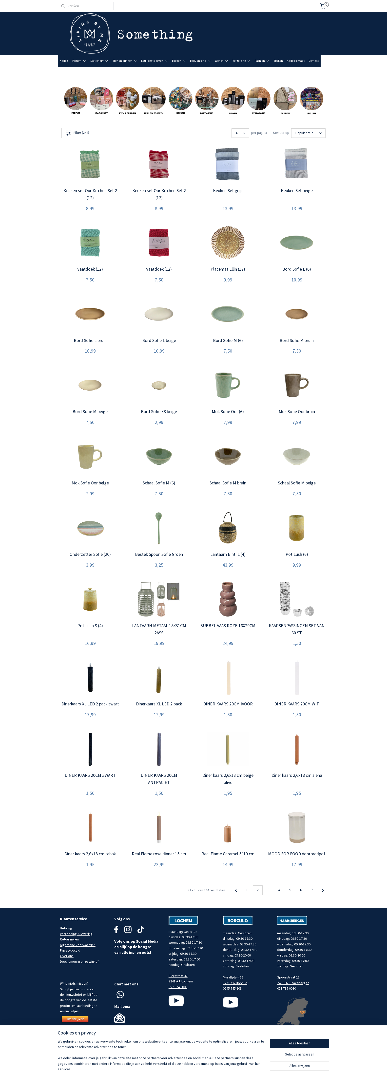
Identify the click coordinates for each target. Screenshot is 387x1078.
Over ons (67, 956)
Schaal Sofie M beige (297, 483)
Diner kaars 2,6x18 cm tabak (90, 854)
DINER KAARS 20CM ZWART (90, 775)
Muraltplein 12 (233, 977)
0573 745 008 (178, 987)
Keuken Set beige (297, 191)
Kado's (64, 61)
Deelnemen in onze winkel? (80, 961)
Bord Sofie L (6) (296, 269)
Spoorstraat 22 (288, 977)
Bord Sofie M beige (90, 412)
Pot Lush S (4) (90, 626)
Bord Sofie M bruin (297, 341)
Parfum (79, 61)
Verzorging (241, 61)
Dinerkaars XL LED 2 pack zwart (90, 704)
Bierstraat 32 (178, 976)
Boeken (179, 61)
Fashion (262, 61)
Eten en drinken (125, 61)
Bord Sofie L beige (159, 341)
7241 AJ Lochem (181, 981)
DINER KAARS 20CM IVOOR (228, 704)
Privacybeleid (70, 950)
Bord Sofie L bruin (90, 341)
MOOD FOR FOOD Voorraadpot (296, 854)
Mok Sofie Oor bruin (297, 412)
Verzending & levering (76, 934)
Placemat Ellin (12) (228, 269)
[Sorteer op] (308, 133)
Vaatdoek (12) (90, 269)
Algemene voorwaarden (78, 945)
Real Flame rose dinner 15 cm (159, 854)
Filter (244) (77, 133)
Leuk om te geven (154, 61)
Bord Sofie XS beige (159, 412)
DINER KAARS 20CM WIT (296, 704)
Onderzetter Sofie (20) (90, 554)
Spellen (278, 61)
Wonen (222, 61)
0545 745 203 (232, 988)
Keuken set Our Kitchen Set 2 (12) (90, 194)
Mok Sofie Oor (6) (228, 412)
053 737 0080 (286, 988)
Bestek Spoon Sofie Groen (159, 554)
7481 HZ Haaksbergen (293, 983)
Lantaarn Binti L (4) (228, 554)
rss (213, 1069)
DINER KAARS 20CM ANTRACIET (159, 779)
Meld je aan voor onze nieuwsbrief (304, 72)
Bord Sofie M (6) (228, 341)
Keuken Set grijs (228, 191)
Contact (314, 61)
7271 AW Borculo (235, 983)
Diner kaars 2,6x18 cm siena (296, 775)
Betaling (66, 928)
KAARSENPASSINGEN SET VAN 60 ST (297, 629)
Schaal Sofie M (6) (159, 483)
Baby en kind (200, 61)
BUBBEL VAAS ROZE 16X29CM (227, 626)
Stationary (99, 61)
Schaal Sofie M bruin (228, 483)
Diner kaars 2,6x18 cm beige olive (227, 779)
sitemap (205, 1069)
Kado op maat (296, 61)
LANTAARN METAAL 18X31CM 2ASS (159, 629)
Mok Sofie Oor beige (90, 483)
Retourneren (69, 939)
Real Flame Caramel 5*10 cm (227, 854)
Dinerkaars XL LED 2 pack (159, 704)
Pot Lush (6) (297, 554)
